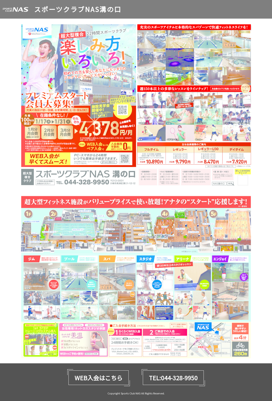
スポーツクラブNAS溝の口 (77, 9)
